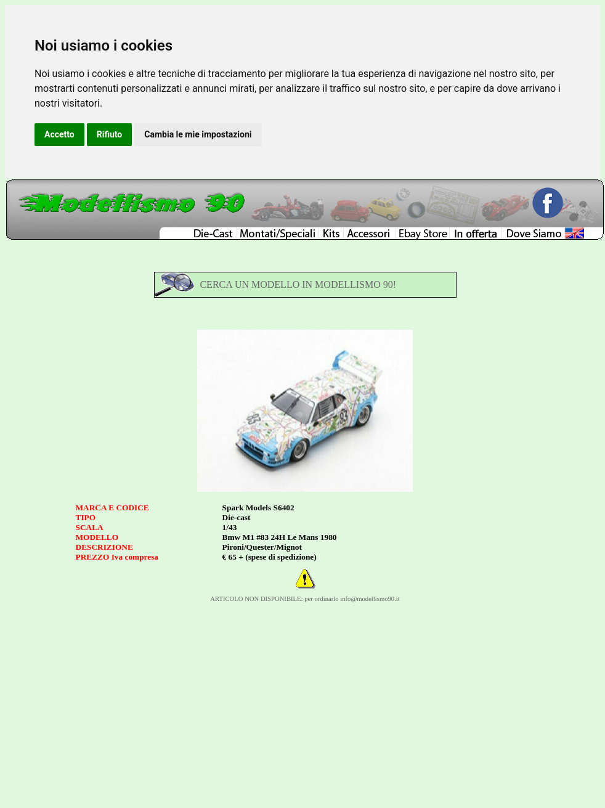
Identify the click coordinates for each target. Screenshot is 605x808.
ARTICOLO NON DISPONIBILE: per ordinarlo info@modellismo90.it (305, 598)
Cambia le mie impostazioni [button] (197, 134)
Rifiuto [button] (110, 134)
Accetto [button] (59, 134)
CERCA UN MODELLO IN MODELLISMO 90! (298, 284)
